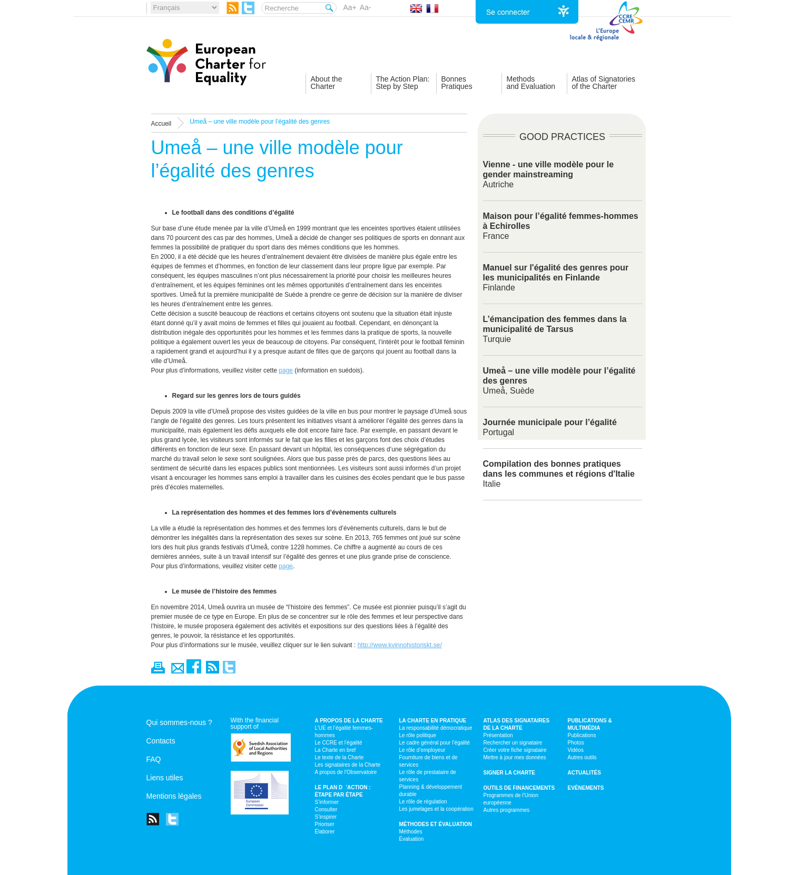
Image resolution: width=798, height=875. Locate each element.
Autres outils (582, 757)
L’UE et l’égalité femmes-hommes (344, 731)
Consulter (326, 809)
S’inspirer (326, 817)
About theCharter (326, 82)
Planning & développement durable (430, 790)
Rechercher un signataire (513, 743)
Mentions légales (174, 796)
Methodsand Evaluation (531, 82)
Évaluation (411, 839)
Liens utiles (164, 777)
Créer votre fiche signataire (515, 750)
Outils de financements (519, 788)
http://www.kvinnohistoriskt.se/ (400, 645)
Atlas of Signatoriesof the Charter (604, 82)
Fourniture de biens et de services (428, 761)
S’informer (327, 802)
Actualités (584, 773)
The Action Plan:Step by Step (403, 82)
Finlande (556, 277)
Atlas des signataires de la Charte (517, 724)
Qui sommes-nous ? (179, 722)
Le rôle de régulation (423, 801)
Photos (576, 743)
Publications (582, 735)
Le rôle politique (418, 735)
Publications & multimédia (590, 724)
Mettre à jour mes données (515, 757)
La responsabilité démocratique (435, 728)
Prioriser (324, 824)
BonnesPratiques (456, 82)
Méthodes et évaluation (435, 824)
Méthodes (410, 831)
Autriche (548, 174)
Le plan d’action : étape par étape (343, 791)
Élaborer (325, 831)
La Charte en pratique (433, 720)
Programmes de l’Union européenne (511, 799)
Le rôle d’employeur (422, 750)
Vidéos (576, 750)
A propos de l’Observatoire (346, 772)
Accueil (161, 123)
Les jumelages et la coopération (436, 809)
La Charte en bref (335, 750)
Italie (559, 473)
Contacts (160, 741)
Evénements (586, 788)
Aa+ (350, 7)
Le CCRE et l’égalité (338, 743)
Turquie (555, 329)
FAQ (153, 759)
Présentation (498, 735)
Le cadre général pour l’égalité (434, 743)
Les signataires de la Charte (348, 765)
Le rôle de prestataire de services (427, 775)
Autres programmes (507, 810)
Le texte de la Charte (339, 757)
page (286, 370)
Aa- (365, 7)
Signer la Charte (510, 773)
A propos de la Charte (349, 720)
